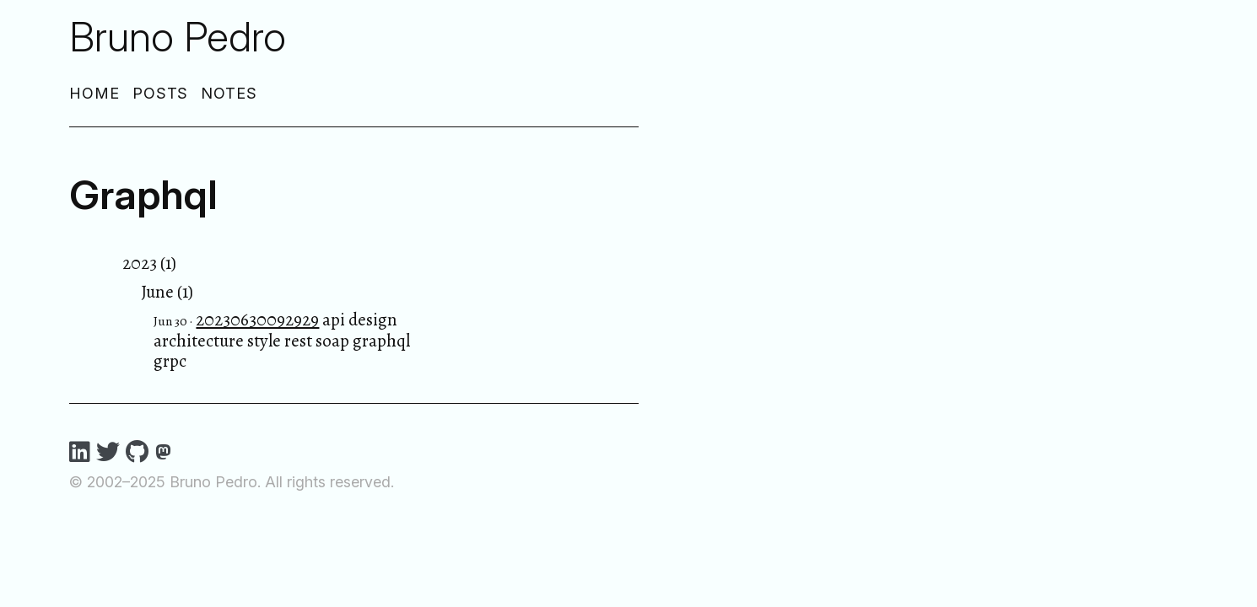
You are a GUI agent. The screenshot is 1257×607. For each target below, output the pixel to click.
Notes (229, 93)
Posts (160, 93)
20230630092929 (257, 319)
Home (94, 93)
